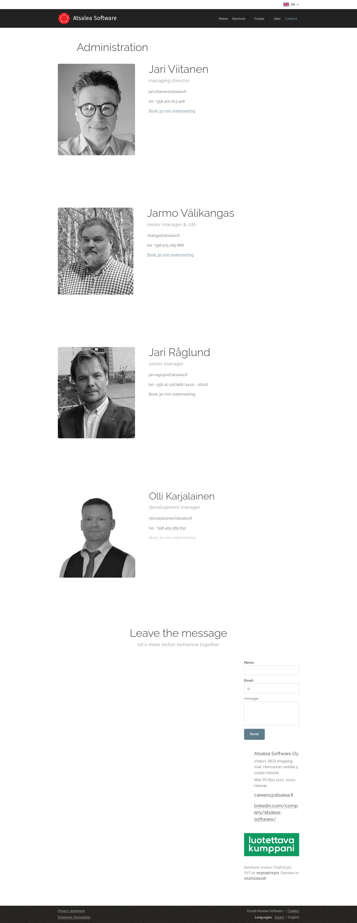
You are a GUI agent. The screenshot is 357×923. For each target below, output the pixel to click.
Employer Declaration (74, 917)
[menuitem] (256, 18)
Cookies (293, 911)
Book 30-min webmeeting (172, 111)
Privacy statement (71, 911)
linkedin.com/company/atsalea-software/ (276, 812)
